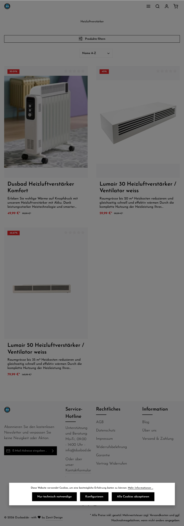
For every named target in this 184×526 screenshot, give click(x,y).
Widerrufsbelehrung (111, 447)
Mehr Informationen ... (140, 488)
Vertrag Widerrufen (111, 464)
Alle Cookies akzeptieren (133, 496)
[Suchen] (157, 6)
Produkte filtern (92, 39)
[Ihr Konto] (166, 6)
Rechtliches (108, 409)
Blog (145, 422)
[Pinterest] (89, 505)
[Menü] (148, 6)
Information (155, 409)
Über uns (149, 430)
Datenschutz (105, 430)
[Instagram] (95, 505)
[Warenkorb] (176, 6)
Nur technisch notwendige (54, 496)
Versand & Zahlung (157, 439)
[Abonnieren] (53, 450)
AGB (100, 422)
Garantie (103, 455)
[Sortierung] (96, 53)
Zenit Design (54, 517)
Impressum (104, 439)
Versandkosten (159, 515)
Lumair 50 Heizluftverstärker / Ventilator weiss (45, 349)
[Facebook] (83, 505)
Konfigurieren (94, 496)
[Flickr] (101, 505)
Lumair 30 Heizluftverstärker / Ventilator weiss (138, 187)
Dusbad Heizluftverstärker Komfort (40, 187)
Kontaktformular (78, 470)
